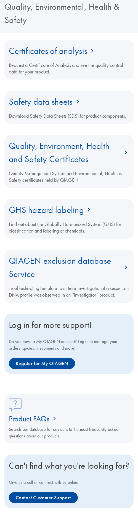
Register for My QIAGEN (42, 363)
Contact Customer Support (43, 498)
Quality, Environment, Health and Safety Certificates (59, 152)
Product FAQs (29, 418)
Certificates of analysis (48, 51)
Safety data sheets (41, 101)
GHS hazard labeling (46, 210)
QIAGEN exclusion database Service (60, 267)
